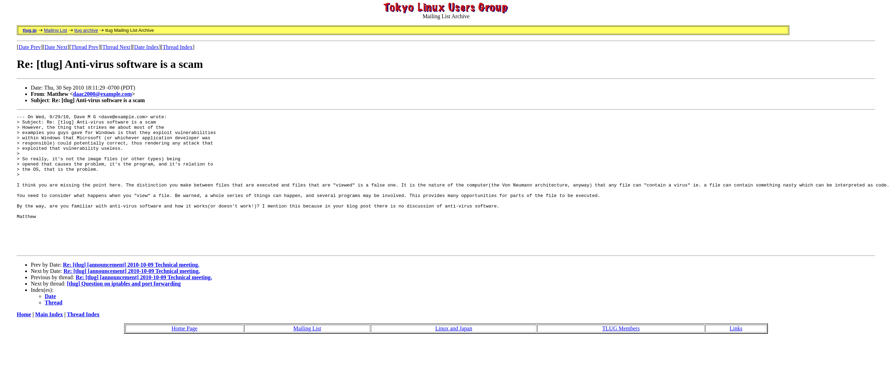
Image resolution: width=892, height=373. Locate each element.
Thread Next (116, 47)
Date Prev (30, 47)
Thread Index (178, 47)
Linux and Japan (453, 356)
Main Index (49, 342)
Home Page (184, 356)
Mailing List (55, 30)
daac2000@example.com (102, 94)
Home (24, 342)
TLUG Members (621, 356)
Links (735, 356)
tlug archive (86, 30)
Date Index (146, 47)
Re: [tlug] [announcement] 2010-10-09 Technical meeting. (131, 292)
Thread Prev (85, 47)
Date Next (56, 47)
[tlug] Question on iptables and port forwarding (124, 311)
